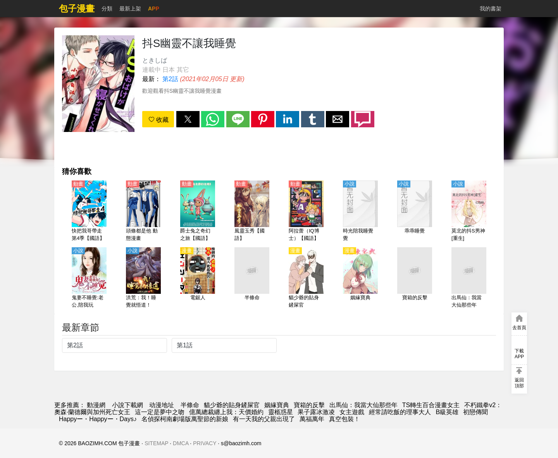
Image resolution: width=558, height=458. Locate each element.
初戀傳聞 (475, 412)
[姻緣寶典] (360, 278)
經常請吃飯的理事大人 (400, 412)
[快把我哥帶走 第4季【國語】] (89, 211)
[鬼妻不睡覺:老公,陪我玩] (89, 278)
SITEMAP (156, 443)
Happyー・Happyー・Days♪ (98, 419)
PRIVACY (204, 443)
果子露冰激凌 (316, 412)
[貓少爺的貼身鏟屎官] (306, 278)
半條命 (190, 405)
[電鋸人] (197, 278)
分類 (107, 8)
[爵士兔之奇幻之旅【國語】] (197, 211)
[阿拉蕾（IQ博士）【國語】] (306, 211)
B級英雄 (447, 412)
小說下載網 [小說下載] (127, 405)
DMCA (180, 443)
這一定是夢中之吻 (159, 412)
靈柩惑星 (280, 412)
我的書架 (490, 8)
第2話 (170, 79)
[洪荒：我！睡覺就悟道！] (143, 278)
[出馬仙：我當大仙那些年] (468, 278)
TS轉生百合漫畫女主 (431, 405)
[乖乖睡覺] (414, 211)
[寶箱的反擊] (414, 278)
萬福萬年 (312, 419)
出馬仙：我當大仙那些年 (363, 405)
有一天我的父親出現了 (264, 419)
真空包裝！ (344, 419)
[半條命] (251, 278)
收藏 (158, 119)
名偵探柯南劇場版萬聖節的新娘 (184, 419)
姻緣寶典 (276, 405)
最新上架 (130, 8)
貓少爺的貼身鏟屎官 (232, 405)
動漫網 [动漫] (96, 405)
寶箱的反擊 (309, 405)
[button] (188, 119)
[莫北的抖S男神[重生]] (468, 211)
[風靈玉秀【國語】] (251, 211)
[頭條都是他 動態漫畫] (143, 211)
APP (153, 8)
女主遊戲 (351, 412)
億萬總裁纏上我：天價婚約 (226, 412)
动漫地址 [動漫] (161, 405)
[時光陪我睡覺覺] (360, 211)
